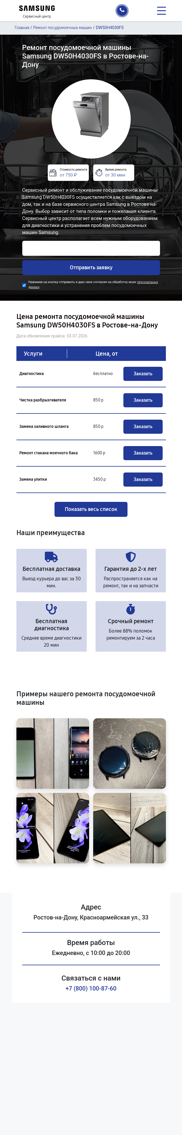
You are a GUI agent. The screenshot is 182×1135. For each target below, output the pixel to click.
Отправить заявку (91, 267)
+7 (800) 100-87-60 (91, 988)
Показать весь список (91, 509)
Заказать (143, 373)
